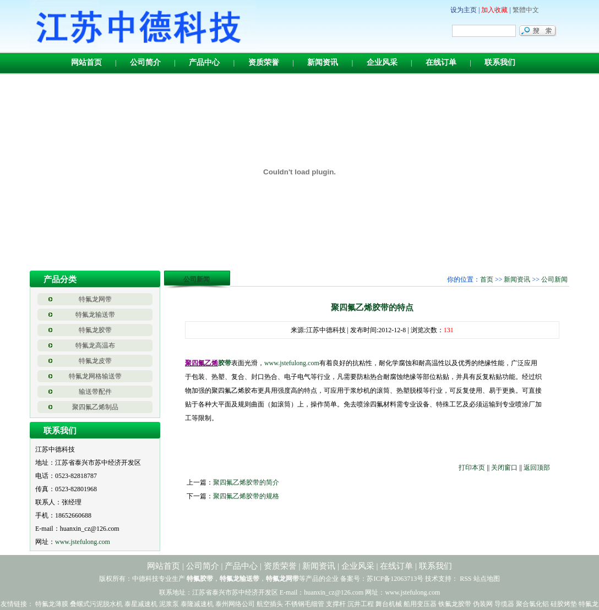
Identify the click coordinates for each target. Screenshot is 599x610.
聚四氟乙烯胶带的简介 (246, 482)
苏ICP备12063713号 (395, 578)
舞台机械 (388, 604)
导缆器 (504, 604)
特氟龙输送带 (95, 314)
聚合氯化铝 (532, 604)
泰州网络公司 (235, 604)
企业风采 (382, 62)
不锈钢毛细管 (304, 604)
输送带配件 (95, 391)
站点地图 (486, 578)
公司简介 (145, 62)
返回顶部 (537, 467)
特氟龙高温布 (95, 345)
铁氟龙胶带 (454, 604)
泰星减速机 (140, 604)
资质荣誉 (263, 62)
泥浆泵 (169, 604)
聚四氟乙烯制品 (95, 407)
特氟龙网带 (95, 299)
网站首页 (86, 62)
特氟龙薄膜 (51, 604)
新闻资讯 (322, 62)
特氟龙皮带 (95, 361)
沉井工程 (360, 604)
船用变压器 (420, 604)
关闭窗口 (504, 467)
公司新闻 (554, 279)
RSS (465, 578)
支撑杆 (336, 604)
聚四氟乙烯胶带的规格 (246, 496)
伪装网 (483, 604)
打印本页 (472, 467)
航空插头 (270, 604)
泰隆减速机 (197, 604)
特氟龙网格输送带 (95, 376)
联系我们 (499, 62)
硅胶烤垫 (564, 604)
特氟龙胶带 (95, 330)
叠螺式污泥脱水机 (96, 604)
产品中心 (204, 62)
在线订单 (441, 62)
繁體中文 (526, 10)
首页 (486, 279)
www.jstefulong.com (82, 542)
